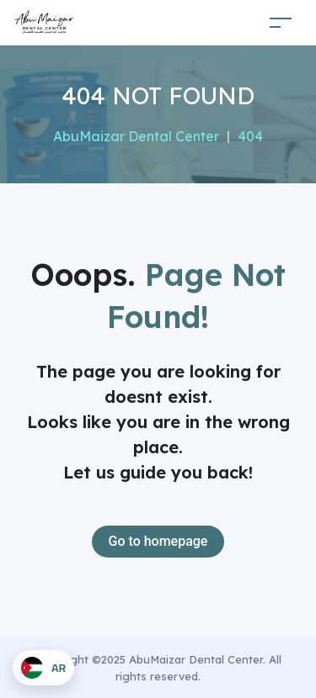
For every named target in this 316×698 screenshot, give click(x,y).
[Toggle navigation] (281, 22)
